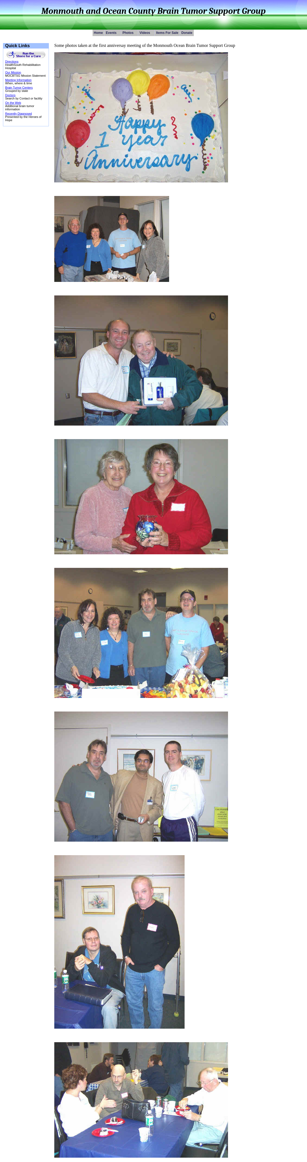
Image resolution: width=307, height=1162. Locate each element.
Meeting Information (18, 80)
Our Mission (13, 72)
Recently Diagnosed (18, 113)
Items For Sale (167, 33)
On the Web (13, 102)
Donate (186, 33)
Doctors (10, 95)
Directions (11, 61)
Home (98, 33)
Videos (147, 33)
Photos (130, 33)
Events (113, 33)
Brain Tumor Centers (19, 87)
